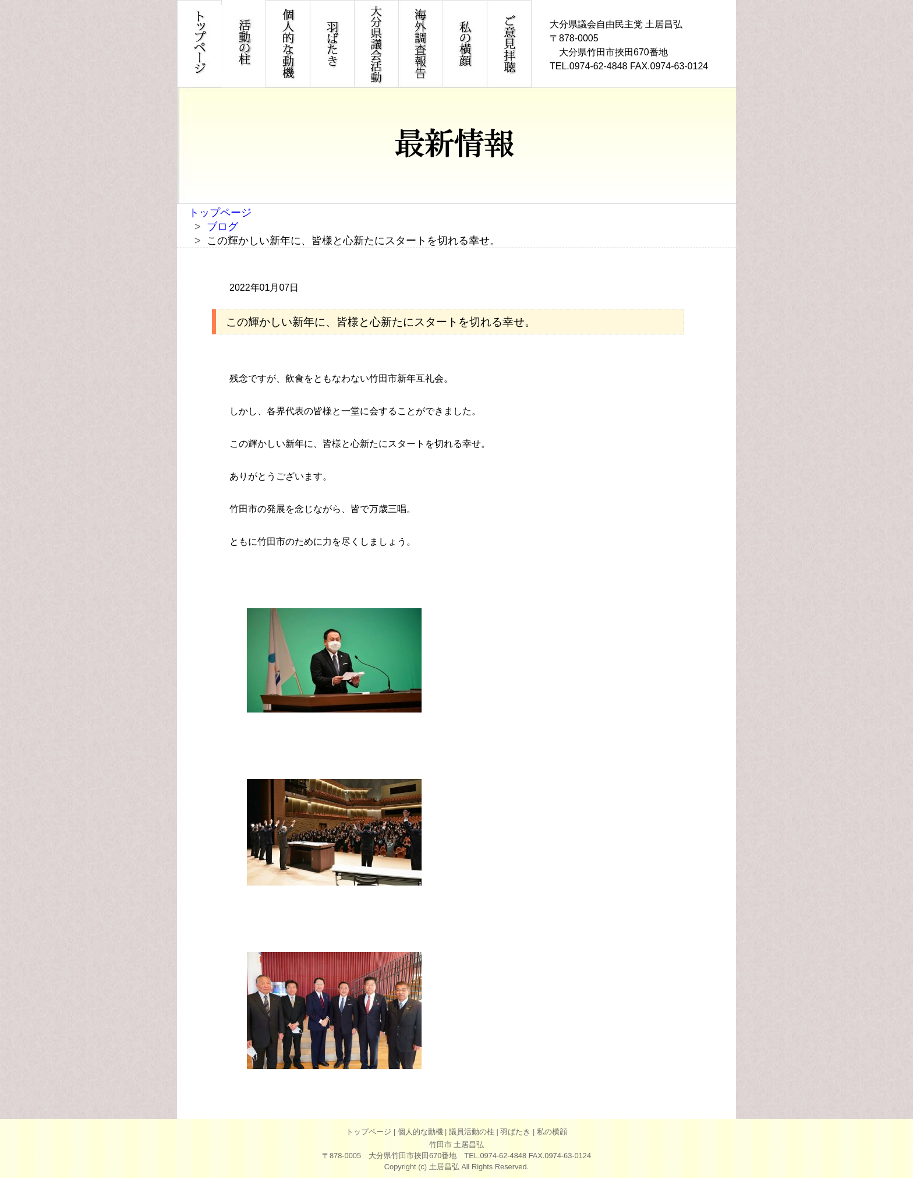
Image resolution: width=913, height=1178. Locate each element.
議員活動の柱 (471, 1131)
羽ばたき (515, 1131)
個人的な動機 (420, 1131)
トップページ (220, 212)
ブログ (222, 226)
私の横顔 (552, 1131)
